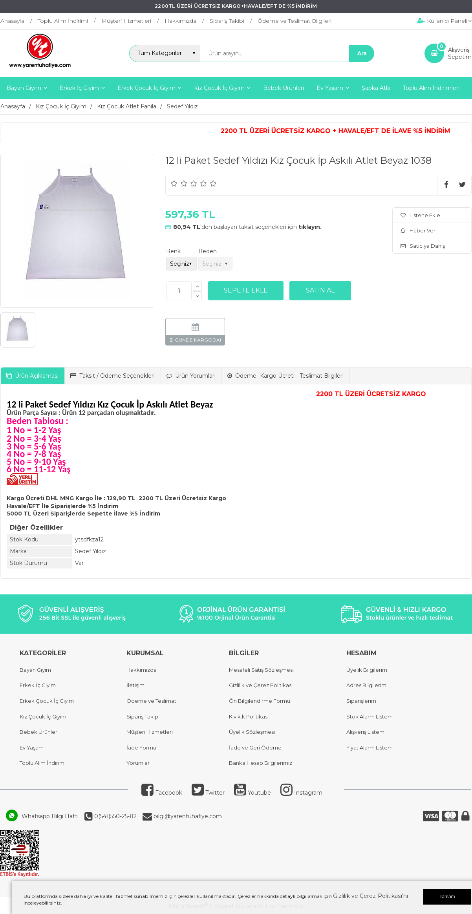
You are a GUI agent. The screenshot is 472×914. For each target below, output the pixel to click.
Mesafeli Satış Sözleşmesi (261, 670)
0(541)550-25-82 (115, 816)
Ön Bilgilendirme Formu (259, 701)
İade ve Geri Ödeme (255, 747)
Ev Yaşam (32, 747)
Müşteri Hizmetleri (149, 732)
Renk (173, 251)
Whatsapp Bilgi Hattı (50, 816)
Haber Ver (418, 230)
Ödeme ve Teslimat (151, 701)
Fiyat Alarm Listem (369, 747)
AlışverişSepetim (460, 53)
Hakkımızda (141, 670)
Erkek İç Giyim (38, 685)
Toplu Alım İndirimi (43, 763)
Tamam (447, 896)
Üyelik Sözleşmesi (252, 732)
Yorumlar (138, 763)
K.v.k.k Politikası (249, 716)
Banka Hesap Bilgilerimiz (260, 763)
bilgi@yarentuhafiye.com (187, 816)
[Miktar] (179, 291)
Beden (207, 251)
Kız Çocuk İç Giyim (43, 716)
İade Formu (141, 747)
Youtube (252, 792)
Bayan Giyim (35, 670)
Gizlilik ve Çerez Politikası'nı (370, 895)
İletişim (135, 685)
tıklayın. (310, 226)
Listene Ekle (420, 215)
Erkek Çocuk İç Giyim (47, 701)
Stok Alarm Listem (369, 716)
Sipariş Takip (142, 716)
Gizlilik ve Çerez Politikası (261, 685)
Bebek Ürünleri (39, 732)
